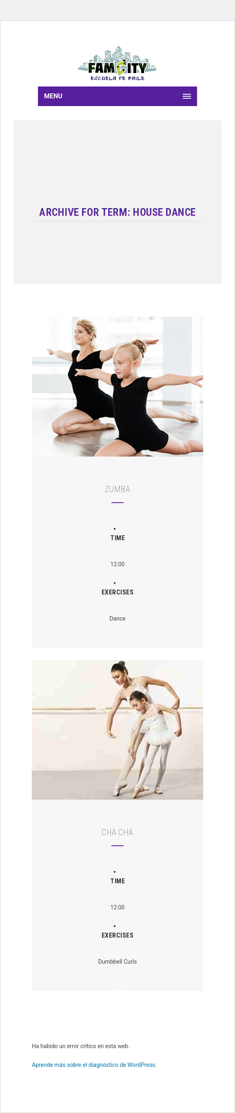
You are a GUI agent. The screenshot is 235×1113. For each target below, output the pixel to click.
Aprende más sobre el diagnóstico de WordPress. (94, 1065)
